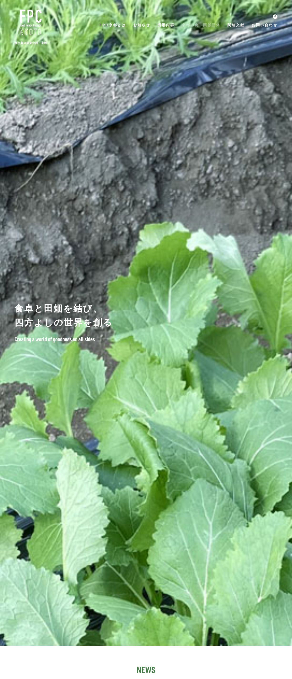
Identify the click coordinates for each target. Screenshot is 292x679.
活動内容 (166, 25)
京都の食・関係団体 (201, 25)
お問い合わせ (264, 25)
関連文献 (236, 25)
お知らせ (141, 25)
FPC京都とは (113, 25)
